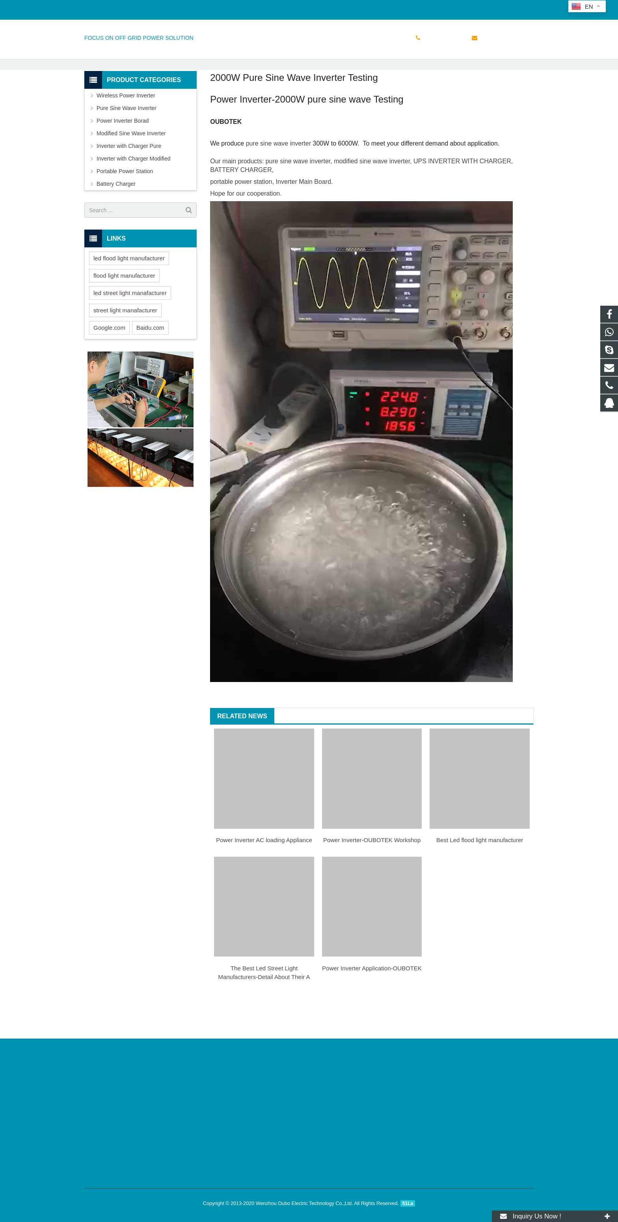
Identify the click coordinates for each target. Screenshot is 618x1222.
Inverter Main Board (303, 216)
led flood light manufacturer (129, 293)
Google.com (109, 362)
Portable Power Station (125, 206)
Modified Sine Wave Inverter (131, 168)
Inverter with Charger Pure (129, 181)
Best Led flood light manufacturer (479, 875)
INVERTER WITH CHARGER (469, 196)
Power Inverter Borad (123, 156)
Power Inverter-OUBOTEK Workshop (372, 875)
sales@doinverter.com (174, 8)
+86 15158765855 (112, 8)
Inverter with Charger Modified (134, 194)
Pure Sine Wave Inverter (126, 143)
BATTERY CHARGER (241, 205)
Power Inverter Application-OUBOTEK (372, 1003)
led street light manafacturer (130, 328)
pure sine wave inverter (278, 178)
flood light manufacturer (124, 310)
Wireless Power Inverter (126, 130)
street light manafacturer (125, 345)
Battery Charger (116, 219)
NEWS (309, 68)
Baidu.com (150, 362)
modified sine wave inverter (372, 196)
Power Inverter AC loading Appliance (264, 875)
